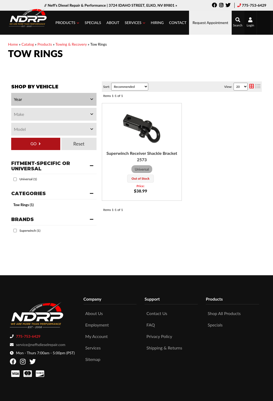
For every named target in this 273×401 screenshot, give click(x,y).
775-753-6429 (254, 5)
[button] (67, 23)
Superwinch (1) (29, 231)
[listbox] (54, 99)
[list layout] (257, 87)
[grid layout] (251, 87)
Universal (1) (28, 179)
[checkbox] (15, 179)
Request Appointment (210, 22)
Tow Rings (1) (23, 205)
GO (33, 143)
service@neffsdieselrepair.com (40, 342)
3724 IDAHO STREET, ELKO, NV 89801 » (143, 5)
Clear (79, 144)
